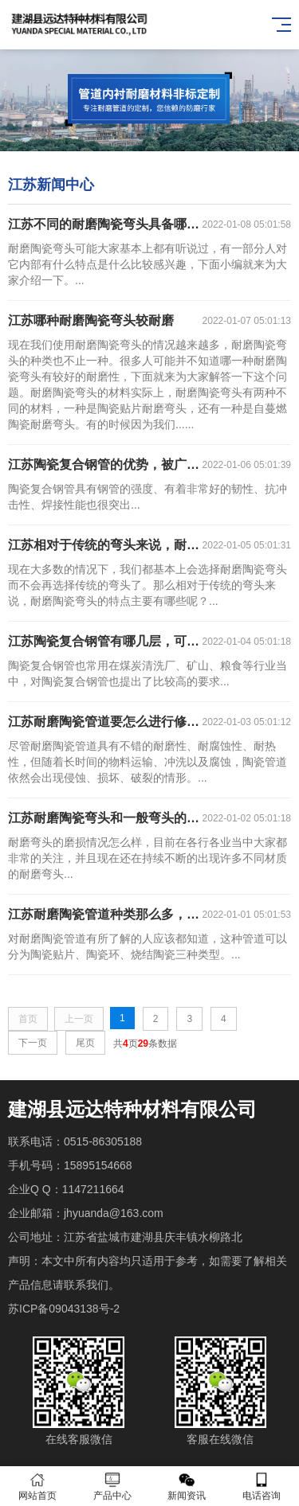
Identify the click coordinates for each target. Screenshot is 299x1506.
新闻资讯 (187, 1486)
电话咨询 (261, 1486)
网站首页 (37, 1486)
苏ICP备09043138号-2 (64, 1308)
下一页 (32, 1042)
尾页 (85, 1042)
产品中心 (112, 1486)
